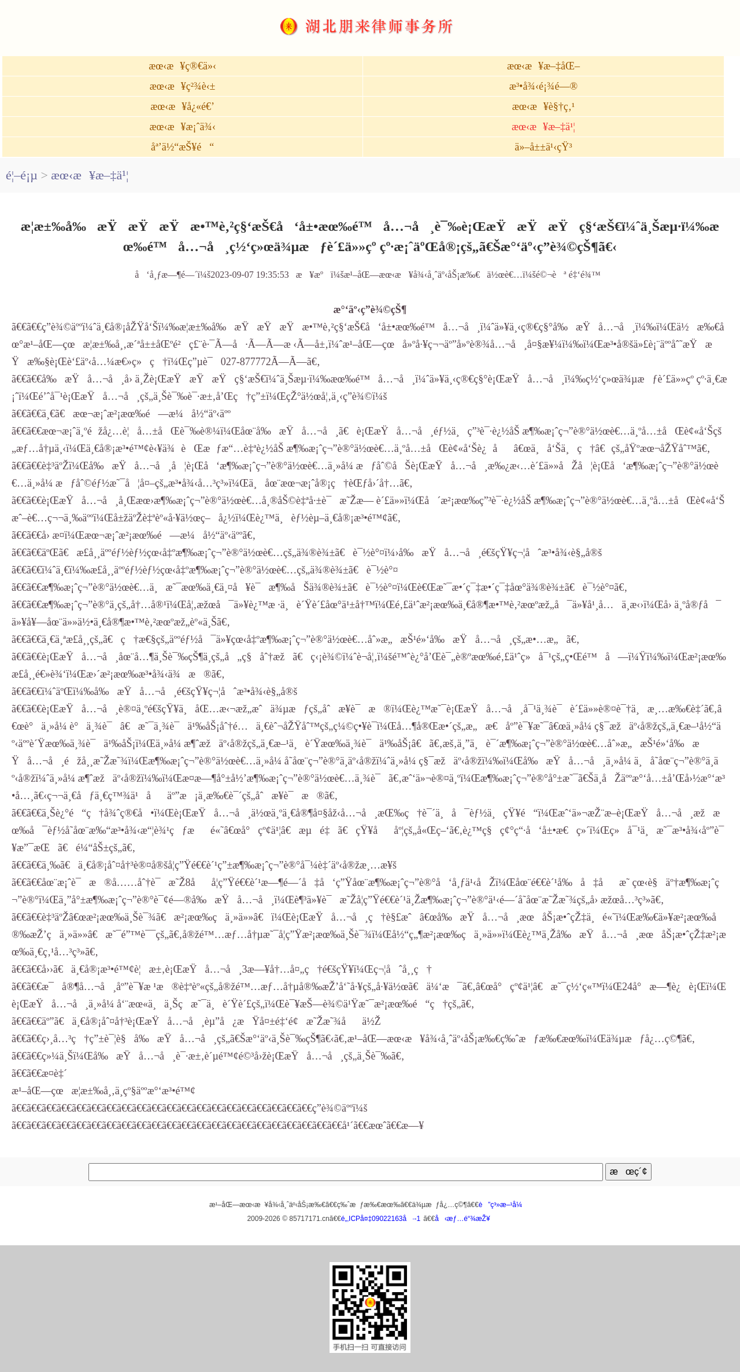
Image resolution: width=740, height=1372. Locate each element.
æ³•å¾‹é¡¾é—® (543, 86)
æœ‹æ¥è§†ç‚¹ (543, 106)
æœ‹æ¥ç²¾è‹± (183, 86)
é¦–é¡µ (22, 175)
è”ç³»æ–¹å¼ (503, 1205)
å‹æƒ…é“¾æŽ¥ (462, 1219)
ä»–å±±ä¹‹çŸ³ (543, 147)
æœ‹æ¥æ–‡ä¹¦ (543, 127)
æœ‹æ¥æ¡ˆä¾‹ (182, 127)
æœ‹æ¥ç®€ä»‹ (182, 66)
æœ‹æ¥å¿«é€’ (182, 106)
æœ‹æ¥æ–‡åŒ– (543, 66)
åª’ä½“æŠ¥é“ (182, 147)
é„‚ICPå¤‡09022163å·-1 (380, 1219)
